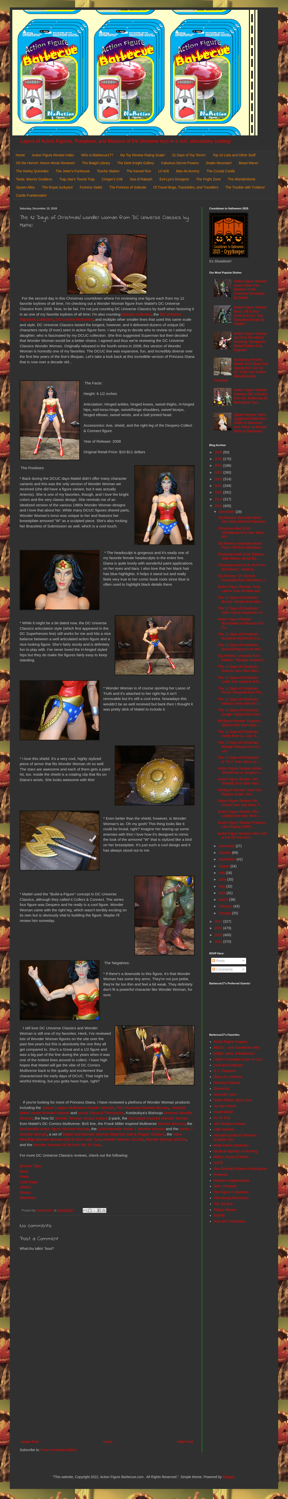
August (224, 866)
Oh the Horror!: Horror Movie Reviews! (45, 163)
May (222, 886)
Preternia (221, 1175)
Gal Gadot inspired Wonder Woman (158, 1118)
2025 (219, 459)
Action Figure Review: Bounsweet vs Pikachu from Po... (241, 623)
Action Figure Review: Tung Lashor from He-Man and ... (241, 589)
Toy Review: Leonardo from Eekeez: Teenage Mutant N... (242, 658)
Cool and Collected (228, 1065)
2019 (219, 499)
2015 (219, 935)
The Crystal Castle (221, 171)
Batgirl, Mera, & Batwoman (234, 1053)
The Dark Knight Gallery (135, 163)
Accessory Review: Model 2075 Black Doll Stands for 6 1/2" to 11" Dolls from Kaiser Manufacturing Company (241, 370)
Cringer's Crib (112, 179)
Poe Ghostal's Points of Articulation (240, 1169)
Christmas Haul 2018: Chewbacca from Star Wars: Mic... (241, 532)
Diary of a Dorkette (228, 1077)
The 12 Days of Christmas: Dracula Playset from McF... (241, 647)
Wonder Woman (171, 1123)
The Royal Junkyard (57, 187)
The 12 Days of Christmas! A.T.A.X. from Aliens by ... (239, 760)
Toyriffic (219, 1215)
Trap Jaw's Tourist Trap (77, 179)
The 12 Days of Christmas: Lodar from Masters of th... (240, 680)
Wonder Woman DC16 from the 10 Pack (67, 1145)
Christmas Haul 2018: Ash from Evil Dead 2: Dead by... (242, 567)
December (227, 512)
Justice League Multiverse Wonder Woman (78, 1108)
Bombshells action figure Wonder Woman (54, 1129)
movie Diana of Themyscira (100, 1113)
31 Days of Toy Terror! (189, 155)
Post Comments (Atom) (59, 1450)
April (222, 893)
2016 (219, 928)
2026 (219, 452)
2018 (219, 506)
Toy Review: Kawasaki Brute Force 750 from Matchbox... (241, 545)
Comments (222, 969)
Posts (218, 961)
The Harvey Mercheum (231, 1198)
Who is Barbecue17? (97, 155)
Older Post (185, 1442)
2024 (219, 465)
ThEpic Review (225, 1210)
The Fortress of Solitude (127, 187)
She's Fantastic (225, 1186)
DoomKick (221, 1089)
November (227, 846)
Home (20, 155)
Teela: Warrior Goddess (34, 179)
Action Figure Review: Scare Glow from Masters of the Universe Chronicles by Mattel (250, 289)
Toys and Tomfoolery (229, 1221)
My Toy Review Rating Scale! (142, 155)
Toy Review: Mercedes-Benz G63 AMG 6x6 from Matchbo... (243, 520)
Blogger (228, 1477)
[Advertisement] (107, 1398)
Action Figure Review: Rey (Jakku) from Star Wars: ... (240, 814)
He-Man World (225, 1106)
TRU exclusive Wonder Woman (142, 1108)
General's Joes (225, 1094)
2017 (219, 921)
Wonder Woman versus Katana (81, 1118)
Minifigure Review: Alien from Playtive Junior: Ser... (240, 792)
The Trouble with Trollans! (245, 187)
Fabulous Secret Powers (180, 163)
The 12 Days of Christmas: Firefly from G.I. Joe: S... (238, 734)
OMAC (25, 1187)
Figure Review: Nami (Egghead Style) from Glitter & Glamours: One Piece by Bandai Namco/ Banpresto (250, 423)
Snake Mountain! (219, 163)
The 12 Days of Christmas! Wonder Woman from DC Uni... (239, 747)
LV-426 (163, 171)
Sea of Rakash (141, 179)
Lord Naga (28, 1182)
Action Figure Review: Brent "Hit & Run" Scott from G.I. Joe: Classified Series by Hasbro (250, 315)
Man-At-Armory (187, 171)
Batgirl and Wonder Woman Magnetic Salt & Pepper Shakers (114, 1134)
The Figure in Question (231, 1192)
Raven (25, 1192)
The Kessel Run (139, 171)
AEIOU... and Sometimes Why (237, 1047)
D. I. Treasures (225, 1071)
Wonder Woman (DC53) (166, 1139)
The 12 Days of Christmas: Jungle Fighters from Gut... (240, 712)
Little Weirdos (224, 1129)
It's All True (222, 1118)
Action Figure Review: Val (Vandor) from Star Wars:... (240, 781)
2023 (219, 472)
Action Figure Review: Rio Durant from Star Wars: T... (240, 803)
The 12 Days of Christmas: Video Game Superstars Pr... (241, 610)
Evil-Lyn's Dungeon (174, 179)
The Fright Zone (208, 179)
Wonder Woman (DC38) (123, 1139)
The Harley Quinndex (32, 171)
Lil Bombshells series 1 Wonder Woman (131, 1129)
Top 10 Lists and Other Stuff (234, 155)
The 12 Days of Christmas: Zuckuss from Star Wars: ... (240, 669)
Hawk (24, 1176)
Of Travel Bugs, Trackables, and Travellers (185, 187)
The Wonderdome (241, 179)
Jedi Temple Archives (230, 1124)
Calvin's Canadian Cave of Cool (238, 1059)
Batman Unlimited (136, 314)
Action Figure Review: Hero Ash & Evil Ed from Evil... (242, 835)
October (225, 853)
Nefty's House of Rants (231, 1157)
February (226, 906)
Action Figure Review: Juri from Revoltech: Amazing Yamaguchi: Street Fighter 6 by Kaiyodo (250, 342)
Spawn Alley (25, 187)
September (227, 859)
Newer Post (30, 1442)
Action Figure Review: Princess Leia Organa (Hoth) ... (242, 825)
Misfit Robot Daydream (231, 1145)
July (222, 873)
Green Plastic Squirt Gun (233, 1100)
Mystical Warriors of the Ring (235, 1151)
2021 (219, 486)
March (224, 900)
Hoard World (223, 1112)
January (225, 913)
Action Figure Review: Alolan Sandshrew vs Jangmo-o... (240, 770)
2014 (219, 942)
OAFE (218, 1163)
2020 (219, 492)
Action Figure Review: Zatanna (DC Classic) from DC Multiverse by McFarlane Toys (251, 396)
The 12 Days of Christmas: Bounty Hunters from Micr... (240, 600)
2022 (219, 479)
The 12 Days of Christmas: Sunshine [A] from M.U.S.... (240, 636)
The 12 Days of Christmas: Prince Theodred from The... (241, 690)
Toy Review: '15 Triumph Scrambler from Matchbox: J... (243, 578)
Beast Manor (248, 163)
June (223, 879)
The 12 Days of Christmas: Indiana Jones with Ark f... (239, 701)
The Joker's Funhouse (73, 171)
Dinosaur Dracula (227, 1083)
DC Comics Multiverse (74, 319)
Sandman (28, 1197)
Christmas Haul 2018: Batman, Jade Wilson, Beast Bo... (241, 556)
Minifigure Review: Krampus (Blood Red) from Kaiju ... (239, 723)
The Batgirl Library (96, 163)
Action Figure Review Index (53, 155)
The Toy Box (223, 1204)
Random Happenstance (232, 1180)
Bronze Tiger (30, 1166)
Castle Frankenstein (31, 195)
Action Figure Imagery (230, 1042)
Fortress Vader (91, 187)
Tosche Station (108, 171)
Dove (25, 1171)
